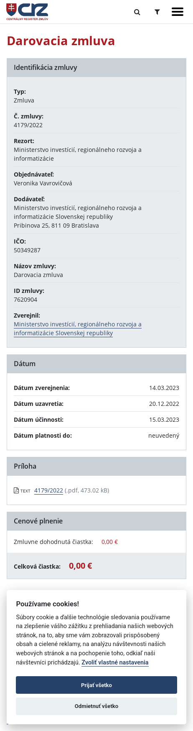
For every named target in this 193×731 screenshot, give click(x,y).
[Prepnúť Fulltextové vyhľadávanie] (137, 12)
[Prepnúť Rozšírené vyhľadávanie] (157, 12)
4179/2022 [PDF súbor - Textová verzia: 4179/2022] (48, 490)
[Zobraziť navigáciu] (177, 12)
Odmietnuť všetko (96, 706)
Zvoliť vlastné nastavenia (114, 662)
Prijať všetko (96, 685)
